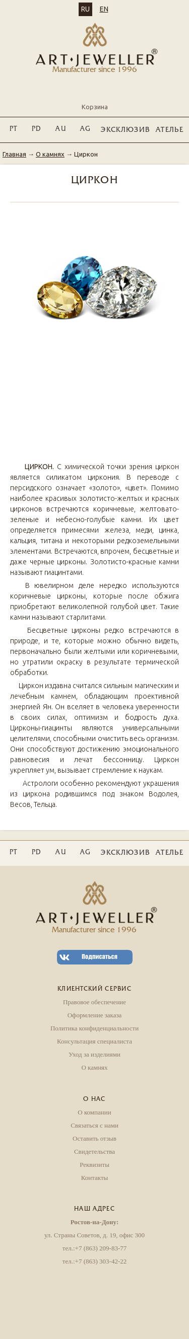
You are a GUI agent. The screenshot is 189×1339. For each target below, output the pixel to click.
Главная (14, 154)
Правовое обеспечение (94, 1002)
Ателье (169, 130)
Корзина (95, 98)
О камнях (50, 154)
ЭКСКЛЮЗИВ (125, 130)
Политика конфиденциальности (94, 1028)
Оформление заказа (95, 1015)
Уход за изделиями (94, 1054)
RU (85, 9)
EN (104, 9)
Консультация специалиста (94, 1041)
